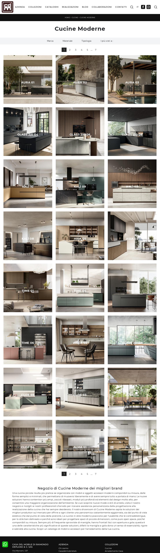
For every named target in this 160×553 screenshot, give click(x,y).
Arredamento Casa (114, 551)
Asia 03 (132, 238)
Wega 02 (80, 342)
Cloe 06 (28, 447)
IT (138, 6)
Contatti (121, 6)
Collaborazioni (102, 6)
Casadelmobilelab (68, 551)
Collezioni (35, 6)
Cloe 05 (27, 394)
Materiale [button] (67, 41)
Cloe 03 (80, 394)
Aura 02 (80, 82)
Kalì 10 (28, 186)
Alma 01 (80, 447)
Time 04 (80, 290)
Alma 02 (132, 447)
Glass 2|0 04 (27, 134)
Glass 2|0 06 (80, 134)
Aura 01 (27, 82)
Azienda (20, 6)
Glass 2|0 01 (132, 342)
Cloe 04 (132, 394)
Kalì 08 (28, 238)
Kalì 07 (132, 186)
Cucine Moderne (87, 18)
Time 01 (28, 290)
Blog (85, 6)
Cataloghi (52, 6)
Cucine (75, 18)
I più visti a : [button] (107, 41)
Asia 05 (80, 238)
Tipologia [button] (86, 41)
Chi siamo (63, 548)
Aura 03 (132, 82)
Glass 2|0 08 (132, 134)
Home (67, 18)
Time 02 (132, 290)
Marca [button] (50, 41)
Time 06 (28, 342)
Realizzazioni (70, 6)
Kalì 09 (80, 186)
